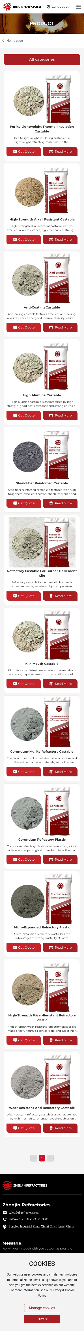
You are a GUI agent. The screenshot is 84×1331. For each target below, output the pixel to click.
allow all (42, 1319)
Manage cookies (42, 1308)
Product (42, 23)
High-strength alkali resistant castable (42, 219)
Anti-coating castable (42, 307)
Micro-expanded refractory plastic (42, 927)
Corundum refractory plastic (42, 839)
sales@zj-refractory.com (24, 1212)
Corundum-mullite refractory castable (41, 751)
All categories (42, 59)
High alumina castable (42, 395)
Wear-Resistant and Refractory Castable (42, 1108)
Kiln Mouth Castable (41, 664)
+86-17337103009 (37, 1219)
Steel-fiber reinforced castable (42, 483)
